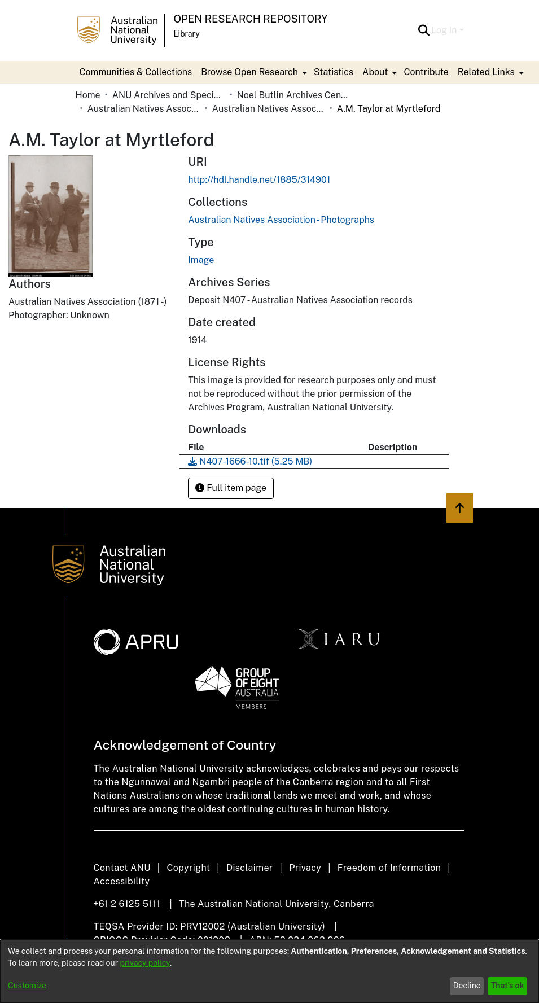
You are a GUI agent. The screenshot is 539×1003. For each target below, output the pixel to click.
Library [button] (187, 33)
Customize (27, 985)
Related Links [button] (486, 72)
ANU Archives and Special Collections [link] (168, 95)
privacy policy (145, 962)
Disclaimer (249, 867)
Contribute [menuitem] (426, 72)
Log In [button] (445, 30)
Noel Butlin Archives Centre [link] (293, 95)
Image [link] (201, 260)
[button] (424, 30)
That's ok (507, 985)
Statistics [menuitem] (333, 72)
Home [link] (88, 95)
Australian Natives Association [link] (143, 108)
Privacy (305, 867)
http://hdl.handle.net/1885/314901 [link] (259, 179)
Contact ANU (122, 867)
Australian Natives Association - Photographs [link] (268, 108)
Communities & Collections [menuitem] (136, 72)
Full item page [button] (230, 488)
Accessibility (122, 881)
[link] (281, 219)
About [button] (375, 72)
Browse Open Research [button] (249, 72)
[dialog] (269, 971)
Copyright (188, 867)
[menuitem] (252, 72)
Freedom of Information (389, 867)
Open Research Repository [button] (251, 19)
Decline (467, 985)
